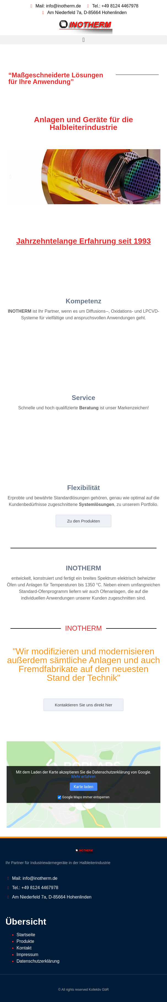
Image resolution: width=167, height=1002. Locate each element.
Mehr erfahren (83, 776)
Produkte (25, 941)
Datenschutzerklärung (38, 961)
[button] (83, 39)
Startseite (26, 934)
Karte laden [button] (83, 787)
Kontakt (24, 948)
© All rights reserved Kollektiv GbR (83, 990)
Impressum (27, 954)
